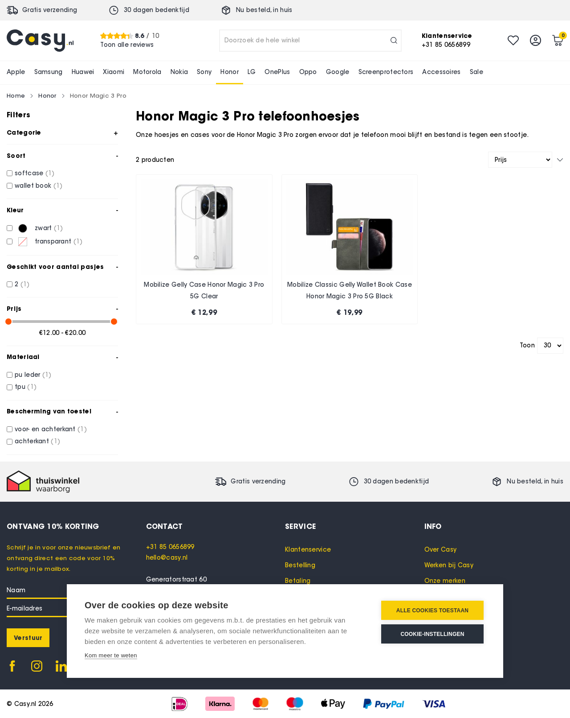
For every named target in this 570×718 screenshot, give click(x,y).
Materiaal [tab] (23, 357)
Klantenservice (308, 549)
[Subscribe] (28, 637)
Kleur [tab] (15, 210)
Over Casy (440, 549)
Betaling (297, 581)
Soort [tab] (16, 156)
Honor (47, 95)
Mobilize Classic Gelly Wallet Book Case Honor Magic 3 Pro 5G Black (349, 290)
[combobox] (310, 40)
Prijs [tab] (14, 309)
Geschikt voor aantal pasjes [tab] (55, 267)
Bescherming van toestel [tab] (49, 411)
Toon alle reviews (127, 45)
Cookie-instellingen (432, 634)
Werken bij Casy (449, 565)
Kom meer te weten (111, 655)
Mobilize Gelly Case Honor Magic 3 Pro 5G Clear (204, 290)
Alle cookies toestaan (432, 610)
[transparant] (9, 241)
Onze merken (444, 581)
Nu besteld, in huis (264, 10)
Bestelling (300, 565)
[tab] (215, 526)
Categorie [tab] (24, 132)
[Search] (394, 40)
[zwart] (9, 228)
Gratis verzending (49, 10)
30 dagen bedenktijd (156, 10)
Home (16, 95)
